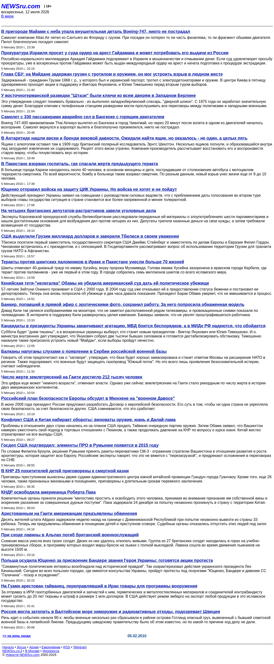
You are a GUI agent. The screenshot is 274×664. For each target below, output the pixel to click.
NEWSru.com (20, 6)
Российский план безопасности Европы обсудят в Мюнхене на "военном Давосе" (88, 398)
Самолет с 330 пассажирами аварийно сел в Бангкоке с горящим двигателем (82, 116)
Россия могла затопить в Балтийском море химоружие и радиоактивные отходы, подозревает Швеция (110, 611)
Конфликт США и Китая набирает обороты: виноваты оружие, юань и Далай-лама (88, 419)
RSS (66, 647)
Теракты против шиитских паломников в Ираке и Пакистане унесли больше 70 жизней (92, 261)
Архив (34, 647)
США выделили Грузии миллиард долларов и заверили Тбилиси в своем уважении (90, 236)
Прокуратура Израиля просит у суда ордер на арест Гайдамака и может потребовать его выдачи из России (115, 52)
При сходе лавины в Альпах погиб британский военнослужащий (70, 534)
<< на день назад (17, 636)
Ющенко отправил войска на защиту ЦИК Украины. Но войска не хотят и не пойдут (89, 189)
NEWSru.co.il (12, 651)
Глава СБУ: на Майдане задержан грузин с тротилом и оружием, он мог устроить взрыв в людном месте (112, 74)
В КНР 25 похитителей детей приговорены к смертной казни (65, 470)
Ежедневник (51, 647)
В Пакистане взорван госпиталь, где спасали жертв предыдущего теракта (79, 163)
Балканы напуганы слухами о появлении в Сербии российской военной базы (84, 351)
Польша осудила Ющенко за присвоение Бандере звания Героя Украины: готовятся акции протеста (107, 560)
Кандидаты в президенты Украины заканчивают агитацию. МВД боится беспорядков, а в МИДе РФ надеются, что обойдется (133, 325)
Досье (21, 647)
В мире (7, 16)
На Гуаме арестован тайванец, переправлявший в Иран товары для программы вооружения (99, 586)
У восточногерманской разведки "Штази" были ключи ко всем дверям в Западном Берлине (98, 95)
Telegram (80, 647)
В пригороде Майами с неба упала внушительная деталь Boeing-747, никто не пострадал (95, 31)
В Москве (32, 651)
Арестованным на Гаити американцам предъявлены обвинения (69, 513)
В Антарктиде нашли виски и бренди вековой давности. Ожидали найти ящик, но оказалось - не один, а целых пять (124, 138)
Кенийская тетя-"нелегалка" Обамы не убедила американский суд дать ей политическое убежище (105, 283)
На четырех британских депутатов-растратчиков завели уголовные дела (78, 210)
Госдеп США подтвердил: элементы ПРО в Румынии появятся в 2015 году (80, 445)
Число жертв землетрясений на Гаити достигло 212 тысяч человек (71, 377)
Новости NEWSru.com (23, 655)
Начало (8, 647)
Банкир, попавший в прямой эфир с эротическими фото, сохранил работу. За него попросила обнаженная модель (122, 304)
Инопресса (51, 651)
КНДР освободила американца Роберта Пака (48, 492)
